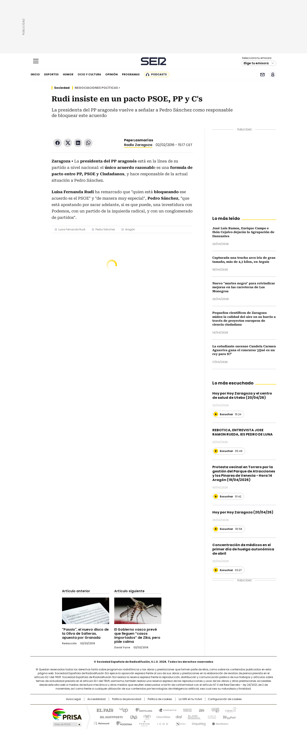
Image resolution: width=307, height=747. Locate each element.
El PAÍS (103, 710)
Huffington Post (110, 717)
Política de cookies (160, 699)
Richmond (101, 723)
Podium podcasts (143, 723)
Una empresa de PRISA (67, 714)
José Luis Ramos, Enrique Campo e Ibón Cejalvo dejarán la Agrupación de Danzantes (243, 232)
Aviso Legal (73, 699)
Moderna (123, 723)
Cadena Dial (177, 717)
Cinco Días (162, 717)
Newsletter (262, 74)
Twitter (68, 143)
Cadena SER (153, 61)
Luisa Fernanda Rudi (71, 229)
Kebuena (228, 717)
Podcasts (159, 74)
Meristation (219, 723)
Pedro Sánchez (105, 229)
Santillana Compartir (165, 710)
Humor (68, 74)
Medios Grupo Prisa (67, 724)
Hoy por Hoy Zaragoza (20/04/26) (242, 512)
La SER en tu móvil (190, 699)
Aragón (130, 229)
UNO (132, 717)
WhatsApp (88, 143)
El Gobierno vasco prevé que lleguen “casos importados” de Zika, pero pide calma (137, 635)
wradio (145, 717)
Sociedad (62, 87)
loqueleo (199, 723)
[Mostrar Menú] (36, 61)
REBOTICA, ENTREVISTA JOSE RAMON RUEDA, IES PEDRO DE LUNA (242, 432)
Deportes (51, 74)
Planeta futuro (211, 717)
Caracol (230, 710)
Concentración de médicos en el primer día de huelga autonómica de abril (243, 549)
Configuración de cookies (225, 699)
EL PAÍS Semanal (193, 717)
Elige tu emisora (256, 63)
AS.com (201, 710)
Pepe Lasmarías (138, 140)
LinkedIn (78, 143)
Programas (131, 74)
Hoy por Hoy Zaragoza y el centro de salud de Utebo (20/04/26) (242, 395)
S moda (179, 723)
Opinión (111, 74)
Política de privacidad (126, 699)
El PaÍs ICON (161, 723)
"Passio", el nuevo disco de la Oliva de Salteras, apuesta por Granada (85, 633)
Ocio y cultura (89, 74)
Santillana (142, 710)
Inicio (35, 74)
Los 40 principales (122, 710)
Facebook (57, 143)
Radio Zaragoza (138, 144)
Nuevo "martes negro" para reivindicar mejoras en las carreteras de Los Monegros (243, 287)
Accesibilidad (96, 699)
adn (215, 710)
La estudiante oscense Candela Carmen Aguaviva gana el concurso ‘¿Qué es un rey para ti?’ (244, 350)
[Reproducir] (215, 414)
